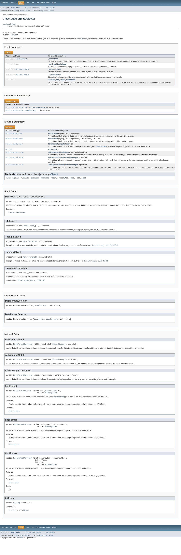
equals (16, 183)
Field (16, 10)
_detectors (53, 60)
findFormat (53, 136)
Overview (4, 3)
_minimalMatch (54, 71)
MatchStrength (22, 71)
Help (54, 3)
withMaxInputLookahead (58, 156)
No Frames (36, 8)
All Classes (50, 8)
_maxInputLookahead (57, 65)
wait (72, 183)
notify (54, 183)
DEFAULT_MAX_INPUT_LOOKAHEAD (61, 82)
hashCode (45, 183)
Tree (32, 3)
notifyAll (63, 183)
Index (48, 3)
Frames (28, 8)
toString (52, 153)
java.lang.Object (9, 24)
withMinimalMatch (56, 162)
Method (27, 10)
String (9, 153)
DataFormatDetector (15, 110)
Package (13, 3)
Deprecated (40, 3)
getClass (35, 183)
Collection (30, 110)
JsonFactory (21, 60)
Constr (21, 10)
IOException (51, 403)
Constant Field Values (16, 218)
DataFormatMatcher (14, 136)
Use (27, 3)
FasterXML (19, 552)
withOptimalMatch (56, 169)
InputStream (64, 147)
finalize (25, 183)
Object (15, 35)
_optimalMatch (54, 77)
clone (8, 183)
